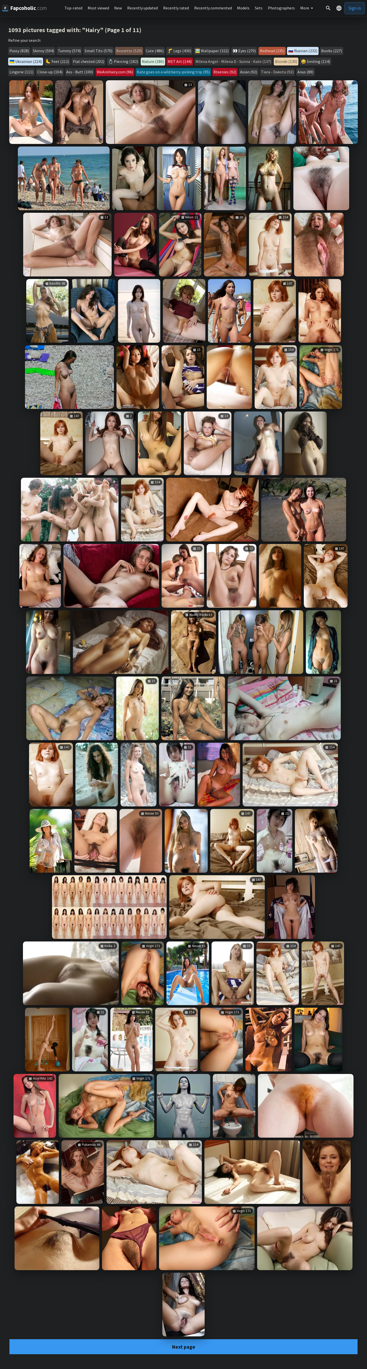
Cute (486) (155, 50)
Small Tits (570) (98, 50)
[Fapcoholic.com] (24, 8)
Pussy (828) (19, 50)
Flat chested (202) (88, 61)
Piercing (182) (126, 61)
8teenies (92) (225, 71)
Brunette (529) (129, 50)
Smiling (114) (318, 61)
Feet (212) (60, 61)
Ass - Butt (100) (79, 71)
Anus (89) (305, 71)
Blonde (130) (286, 61)
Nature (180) (153, 61)
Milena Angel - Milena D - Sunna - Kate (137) (233, 61)
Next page (183, 1347)
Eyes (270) (247, 50)
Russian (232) (305, 50)
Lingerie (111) (21, 71)
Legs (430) (182, 50)
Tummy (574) (69, 50)
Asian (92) (248, 71)
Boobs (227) (331, 50)
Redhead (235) (272, 50)
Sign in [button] (354, 8)
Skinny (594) (43, 50)
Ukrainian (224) (28, 61)
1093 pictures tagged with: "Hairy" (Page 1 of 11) (74, 30)
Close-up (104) (49, 71)
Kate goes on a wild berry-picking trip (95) (173, 71)
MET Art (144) (180, 61)
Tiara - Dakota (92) (277, 71)
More (304, 7)
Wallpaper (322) (215, 50)
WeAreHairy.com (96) (115, 71)
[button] (339, 8)
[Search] (328, 8)
